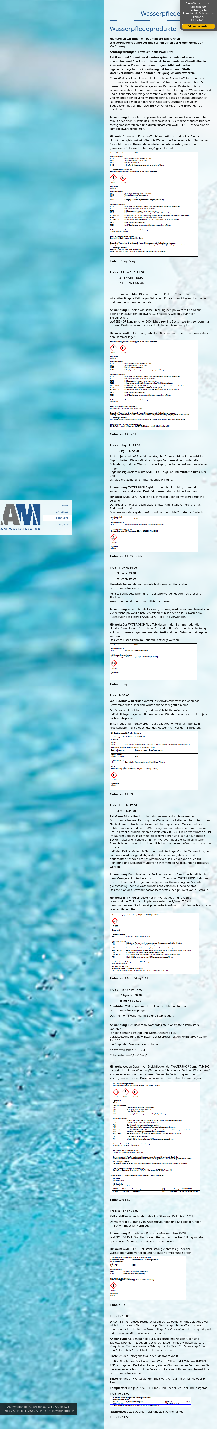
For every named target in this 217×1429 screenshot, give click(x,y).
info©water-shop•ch (61, 1411)
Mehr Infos (198, 20)
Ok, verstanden (198, 26)
